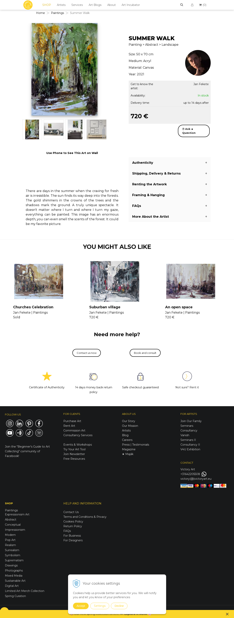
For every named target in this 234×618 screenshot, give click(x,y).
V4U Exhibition (190, 449)
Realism (10, 545)
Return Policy (72, 526)
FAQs (67, 531)
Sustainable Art (15, 581)
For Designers (73, 540)
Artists (61, 5)
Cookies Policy (73, 521)
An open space (179, 307)
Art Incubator (131, 5)
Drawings (11, 565)
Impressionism (15, 530)
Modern (10, 535)
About (111, 5)
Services (77, 5)
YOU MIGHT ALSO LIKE (117, 246)
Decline (119, 605)
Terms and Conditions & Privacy (85, 517)
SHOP (46, 5)
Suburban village (104, 307)
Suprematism (14, 560)
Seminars (186, 426)
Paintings (11, 510)
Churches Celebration (33, 307)
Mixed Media (13, 575)
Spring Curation (15, 596)
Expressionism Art (17, 514)
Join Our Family (191, 421)
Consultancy (188, 430)
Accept (81, 605)
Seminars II (188, 440)
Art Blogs (95, 5)
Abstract (10, 519)
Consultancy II (190, 444)
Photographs (14, 570)
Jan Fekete (201, 84)
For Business (72, 535)
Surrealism (12, 550)
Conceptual (13, 524)
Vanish (184, 435)
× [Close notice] (227, 614)
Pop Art (10, 540)
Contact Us (71, 512)
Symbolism (12, 555)
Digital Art (12, 586)
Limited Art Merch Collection (24, 591)
